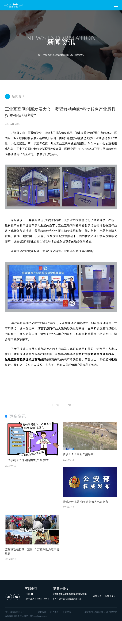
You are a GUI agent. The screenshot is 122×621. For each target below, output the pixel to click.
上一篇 (53, 405)
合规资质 (67, 612)
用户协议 (54, 612)
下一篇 (69, 405)
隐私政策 (42, 612)
